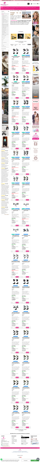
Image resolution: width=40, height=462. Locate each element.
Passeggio (7, 7)
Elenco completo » (6, 214)
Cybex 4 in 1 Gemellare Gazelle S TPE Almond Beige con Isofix (15, 159)
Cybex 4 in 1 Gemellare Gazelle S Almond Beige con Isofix (15, 108)
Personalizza (25, 460)
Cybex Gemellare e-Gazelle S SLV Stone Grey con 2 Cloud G (26, 262)
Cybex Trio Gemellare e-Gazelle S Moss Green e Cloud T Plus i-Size (26, 363)
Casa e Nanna (23, 7)
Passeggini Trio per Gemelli (5, 24)
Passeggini (3, 18)
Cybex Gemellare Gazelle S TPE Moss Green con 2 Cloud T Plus (26, 413)
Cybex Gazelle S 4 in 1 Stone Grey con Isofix (26, 210)
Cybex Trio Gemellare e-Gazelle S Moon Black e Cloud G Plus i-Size (15, 338)
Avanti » (22, 42)
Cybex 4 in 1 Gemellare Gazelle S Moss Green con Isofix (16, 134)
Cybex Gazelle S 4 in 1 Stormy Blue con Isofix (15, 236)
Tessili (30, 7)
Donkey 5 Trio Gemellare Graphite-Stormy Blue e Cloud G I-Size (15, 287)
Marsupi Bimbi (3, 31)
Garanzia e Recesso (14, 441)
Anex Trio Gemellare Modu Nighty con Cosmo (16, 57)
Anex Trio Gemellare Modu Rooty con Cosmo (16, 83)
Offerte (4, 7)
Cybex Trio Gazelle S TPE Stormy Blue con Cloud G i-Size (16, 313)
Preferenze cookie (20, 455)
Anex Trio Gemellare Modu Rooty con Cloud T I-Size (26, 83)
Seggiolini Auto (18, 7)
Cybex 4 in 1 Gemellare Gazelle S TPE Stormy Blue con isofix (26, 134)
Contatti (13, 438)
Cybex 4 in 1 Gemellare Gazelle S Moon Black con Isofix (26, 108)
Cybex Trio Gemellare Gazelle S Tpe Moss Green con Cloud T (16, 413)
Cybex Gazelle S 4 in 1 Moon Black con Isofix (16, 210)
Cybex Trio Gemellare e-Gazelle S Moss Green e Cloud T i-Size (26, 338)
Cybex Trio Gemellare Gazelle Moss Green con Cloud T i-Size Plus (26, 388)
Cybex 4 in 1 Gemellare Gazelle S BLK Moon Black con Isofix (26, 159)
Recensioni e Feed (14, 439)
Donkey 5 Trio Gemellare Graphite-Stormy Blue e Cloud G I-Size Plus (26, 287)
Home (2, 7)
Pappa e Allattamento (4, 42)
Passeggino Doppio (4, 27)
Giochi (35, 7)
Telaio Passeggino (4, 32)
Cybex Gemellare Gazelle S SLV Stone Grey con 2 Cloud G (16, 262)
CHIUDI (39, 459)
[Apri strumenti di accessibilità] (38, 459)
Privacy (13, 442)
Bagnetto (27, 7)
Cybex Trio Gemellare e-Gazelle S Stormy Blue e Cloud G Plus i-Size (26, 313)
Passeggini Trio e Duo (4, 15)
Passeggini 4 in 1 (4, 16)
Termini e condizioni (14, 440)
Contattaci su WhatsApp (32, 0)
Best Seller (13, 443)
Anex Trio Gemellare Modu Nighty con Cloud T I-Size (26, 57)
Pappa (32, 7)
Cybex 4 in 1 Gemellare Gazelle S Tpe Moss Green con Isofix (26, 185)
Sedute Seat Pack (4, 28)
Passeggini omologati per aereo (5, 22)
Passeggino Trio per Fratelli (5, 25)
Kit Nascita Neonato (4, 46)
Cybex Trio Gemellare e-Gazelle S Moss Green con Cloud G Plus (16, 363)
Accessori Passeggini (12, 7)
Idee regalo (3, 45)
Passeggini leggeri (4, 19)
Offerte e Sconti (3, 12)
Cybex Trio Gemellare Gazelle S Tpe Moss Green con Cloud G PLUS (16, 388)
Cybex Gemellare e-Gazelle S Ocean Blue (26, 236)
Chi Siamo (13, 437)
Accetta (35, 460)
